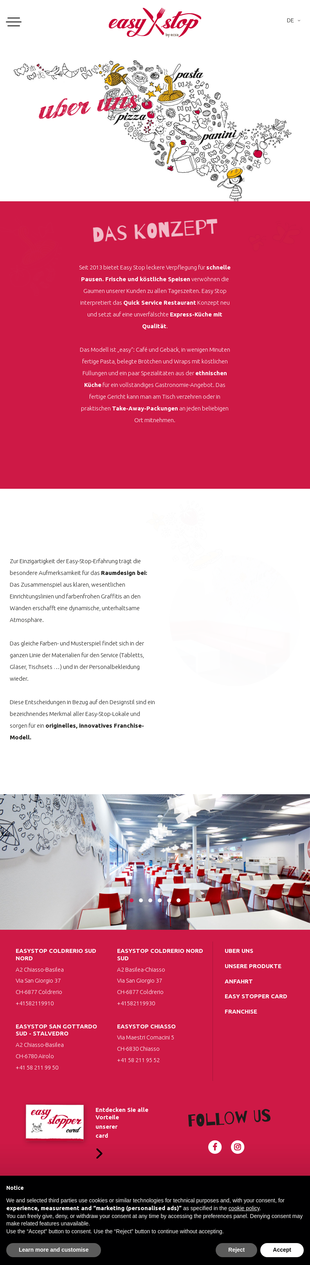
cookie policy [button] (244, 1208)
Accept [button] (282, 1250)
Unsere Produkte (253, 966)
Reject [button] (236, 1250)
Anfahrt (239, 981)
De (290, 20)
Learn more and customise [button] (53, 1250)
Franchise (241, 1011)
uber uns (239, 950)
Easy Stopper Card (256, 996)
